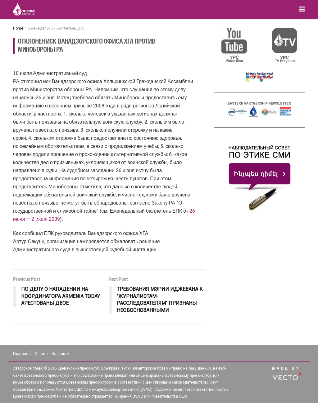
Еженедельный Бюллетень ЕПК (56, 28)
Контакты (61, 353)
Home (18, 28)
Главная (20, 353)
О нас (40, 353)
